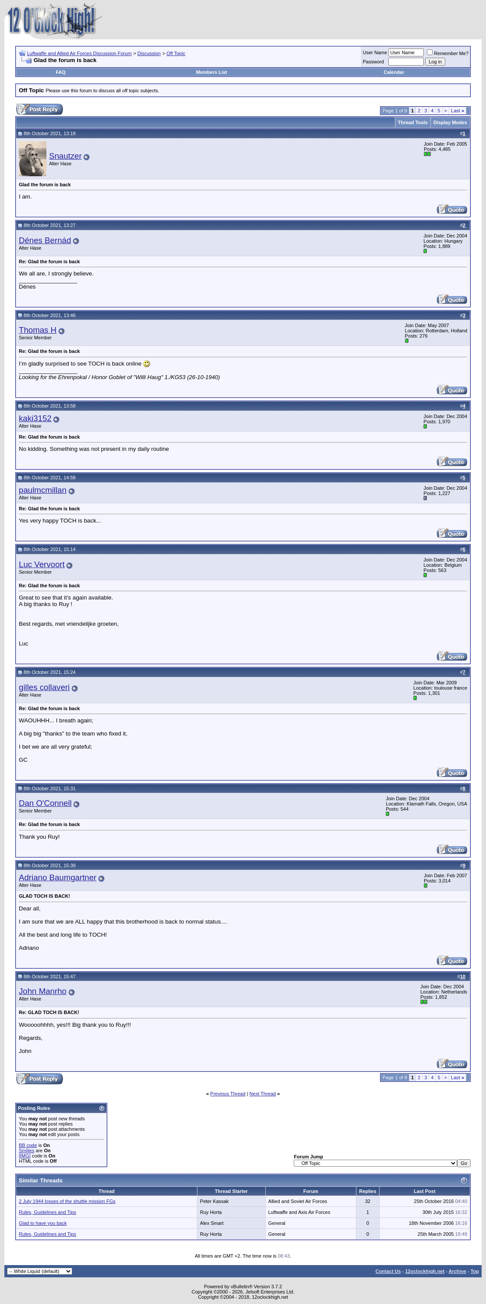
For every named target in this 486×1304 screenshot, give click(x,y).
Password (373, 61)
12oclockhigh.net (424, 1271)
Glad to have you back (43, 1223)
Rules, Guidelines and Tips (47, 1212)
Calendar (394, 72)
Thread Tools (413, 122)
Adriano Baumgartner (57, 877)
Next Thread (263, 1093)
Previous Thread (228, 1093)
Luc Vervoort (42, 564)
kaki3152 (35, 418)
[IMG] (25, 1155)
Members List (211, 72)
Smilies (26, 1150)
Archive (457, 1271)
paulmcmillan (43, 490)
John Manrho (43, 991)
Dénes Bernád (45, 240)
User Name (375, 52)
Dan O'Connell (45, 803)
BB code (28, 1145)
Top (475, 1271)
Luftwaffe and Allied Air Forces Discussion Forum (79, 53)
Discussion (149, 53)
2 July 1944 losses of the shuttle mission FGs (67, 1201)
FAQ (61, 72)
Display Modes (450, 122)
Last (457, 110)
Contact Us (388, 1271)
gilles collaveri (44, 687)
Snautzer (65, 155)
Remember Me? (447, 53)
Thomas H (37, 330)
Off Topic (175, 53)
